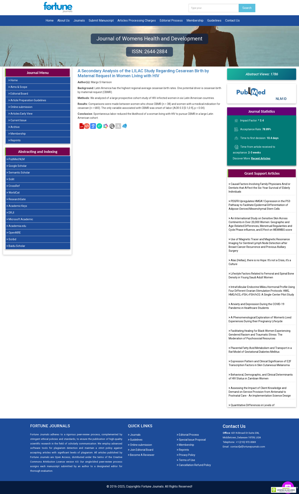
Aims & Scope (17, 86)
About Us (63, 20)
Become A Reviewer (141, 454)
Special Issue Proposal (191, 439)
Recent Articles (260, 158)
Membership (194, 20)
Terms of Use (186, 460)
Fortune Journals (152, 486)
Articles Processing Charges (136, 20)
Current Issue (17, 120)
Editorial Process (171, 20)
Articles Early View (20, 113)
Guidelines (214, 20)
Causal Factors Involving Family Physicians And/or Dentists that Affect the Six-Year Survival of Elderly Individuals (259, 187)
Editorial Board (18, 93)
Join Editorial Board (140, 449)
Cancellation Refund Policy (194, 465)
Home (50, 20)
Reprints (14, 140)
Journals (79, 20)
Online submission (20, 106)
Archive (14, 127)
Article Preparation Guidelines (27, 100)
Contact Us (232, 20)
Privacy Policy (186, 454)
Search (247, 8)
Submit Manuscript (101, 20)
